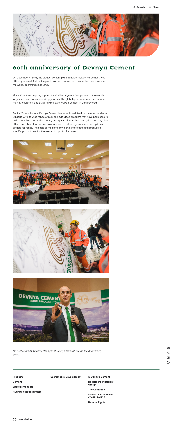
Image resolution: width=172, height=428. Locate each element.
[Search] (139, 7)
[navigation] (168, 348)
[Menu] (154, 7)
